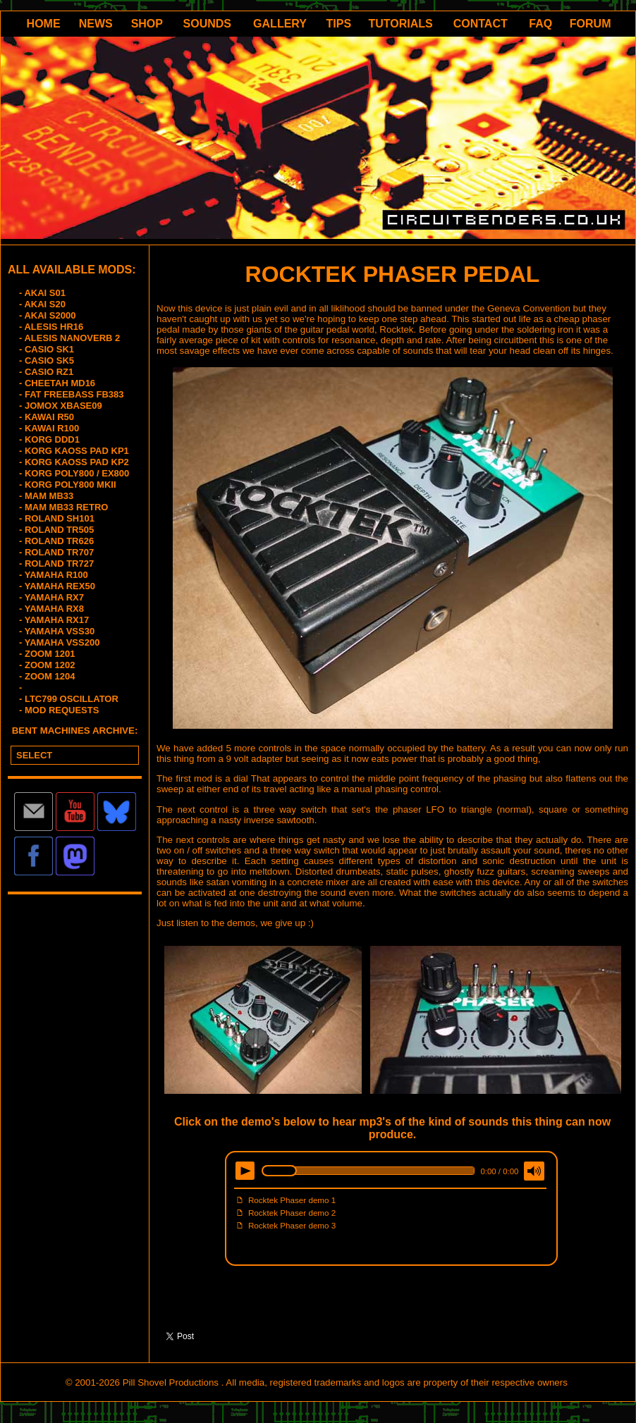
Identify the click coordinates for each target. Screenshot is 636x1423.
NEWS (96, 24)
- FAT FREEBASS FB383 (71, 394)
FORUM (590, 24)
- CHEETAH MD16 (57, 383)
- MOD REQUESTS (59, 710)
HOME (44, 24)
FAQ (540, 24)
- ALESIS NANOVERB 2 (69, 338)
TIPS (339, 24)
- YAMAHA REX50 (57, 586)
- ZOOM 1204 (47, 676)
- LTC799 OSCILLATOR (68, 699)
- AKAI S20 (42, 304)
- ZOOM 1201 (47, 653)
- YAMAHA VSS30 (56, 631)
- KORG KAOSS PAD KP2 (74, 462)
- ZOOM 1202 (47, 665)
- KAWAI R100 (49, 428)
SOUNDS (207, 24)
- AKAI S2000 (47, 315)
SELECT (34, 755)
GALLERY (280, 24)
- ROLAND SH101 (56, 518)
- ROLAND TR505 (56, 529)
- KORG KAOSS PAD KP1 (74, 450)
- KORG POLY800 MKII (67, 484)
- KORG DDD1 (49, 439)
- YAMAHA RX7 (51, 597)
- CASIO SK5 (46, 360)
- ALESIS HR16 (51, 326)
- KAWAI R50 (46, 417)
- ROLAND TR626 (56, 541)
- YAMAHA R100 (53, 574)
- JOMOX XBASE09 (60, 405)
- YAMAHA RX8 (51, 608)
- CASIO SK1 (46, 349)
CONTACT (480, 24)
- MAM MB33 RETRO (63, 507)
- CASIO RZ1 (46, 371)
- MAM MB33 (46, 496)
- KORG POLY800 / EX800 (74, 473)
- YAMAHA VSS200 (59, 642)
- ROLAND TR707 (56, 552)
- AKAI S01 (42, 293)
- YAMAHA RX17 (54, 620)
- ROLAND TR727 (56, 563)
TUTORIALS (401, 24)
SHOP (147, 24)
